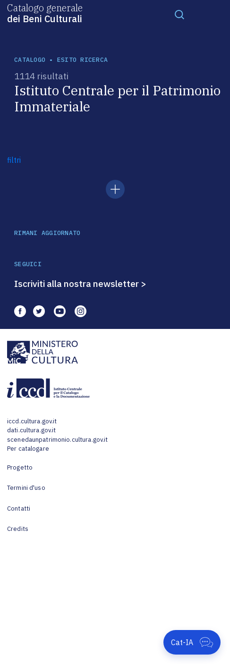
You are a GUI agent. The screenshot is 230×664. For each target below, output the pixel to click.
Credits (17, 529)
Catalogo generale (45, 12)
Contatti (18, 508)
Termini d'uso (26, 488)
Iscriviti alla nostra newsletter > (80, 283)
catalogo (29, 60)
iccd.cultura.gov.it (32, 421)
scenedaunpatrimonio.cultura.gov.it (57, 440)
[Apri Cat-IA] (192, 642)
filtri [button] (14, 160)
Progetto (20, 467)
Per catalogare (28, 449)
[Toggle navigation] (179, 14)
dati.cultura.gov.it (31, 430)
